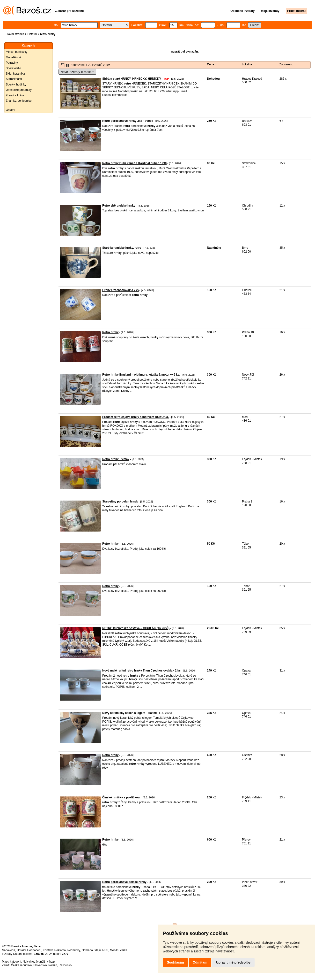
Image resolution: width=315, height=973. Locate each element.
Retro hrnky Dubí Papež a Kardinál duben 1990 (134, 163)
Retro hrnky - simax (115, 459)
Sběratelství (13, 68)
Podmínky (73, 950)
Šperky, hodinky (16, 84)
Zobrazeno (286, 64)
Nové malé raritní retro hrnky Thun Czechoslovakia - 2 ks (141, 670)
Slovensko (40, 965)
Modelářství (13, 57)
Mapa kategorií (11, 961)
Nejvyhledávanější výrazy (39, 961)
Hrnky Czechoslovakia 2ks (120, 290)
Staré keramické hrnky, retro (121, 247)
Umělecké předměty (19, 90)
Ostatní (32, 34)
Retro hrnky (110, 332)
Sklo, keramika (15, 73)
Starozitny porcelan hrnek (120, 501)
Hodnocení (34, 950)
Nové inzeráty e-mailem (77, 72)
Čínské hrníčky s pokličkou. (121, 797)
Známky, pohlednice (19, 100)
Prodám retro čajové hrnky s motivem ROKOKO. (135, 417)
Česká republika (21, 965)
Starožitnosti (14, 79)
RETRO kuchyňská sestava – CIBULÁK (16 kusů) (135, 628)
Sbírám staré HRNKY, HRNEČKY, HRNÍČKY (131, 78)
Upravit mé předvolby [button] (233, 962)
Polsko (52, 965)
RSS (105, 950)
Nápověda (8, 950)
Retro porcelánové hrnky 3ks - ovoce (127, 121)
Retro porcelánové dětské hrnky (124, 882)
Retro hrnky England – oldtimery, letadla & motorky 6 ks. (141, 374)
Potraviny (12, 62)
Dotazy (21, 950)
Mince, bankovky (16, 52)
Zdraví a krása (15, 95)
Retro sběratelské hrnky (118, 205)
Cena (210, 64)
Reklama (60, 950)
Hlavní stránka (15, 34)
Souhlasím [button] (175, 962)
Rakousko (65, 965)
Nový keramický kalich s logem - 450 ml (129, 713)
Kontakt (48, 950)
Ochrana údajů (91, 950)
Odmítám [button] (200, 962)
